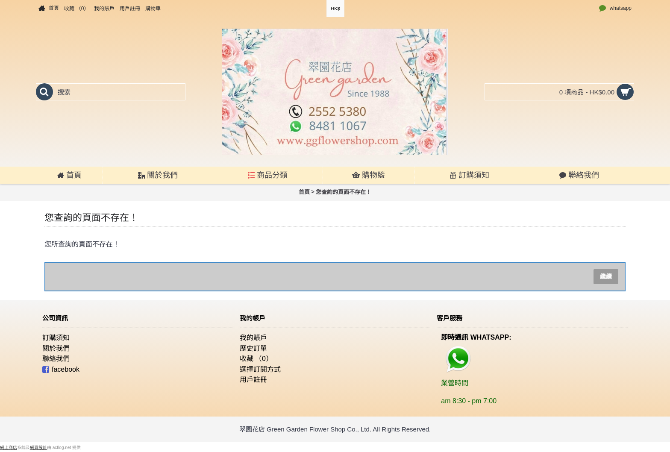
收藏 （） (256, 358)
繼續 (606, 276)
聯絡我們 (56, 358)
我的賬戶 (253, 337)
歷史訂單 (253, 348)
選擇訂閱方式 (260, 369)
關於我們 (56, 348)
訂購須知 (56, 337)
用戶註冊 (253, 379)
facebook (60, 370)
